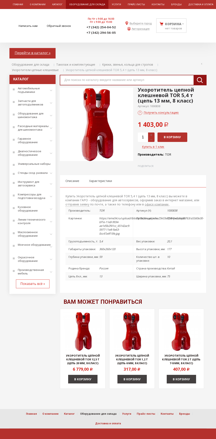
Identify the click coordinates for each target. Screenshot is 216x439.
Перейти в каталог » (33, 52)
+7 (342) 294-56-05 (101, 32)
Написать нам (28, 26)
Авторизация (141, 28)
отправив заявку (77, 204)
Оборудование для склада (30, 64)
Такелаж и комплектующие (75, 64)
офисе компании (157, 204)
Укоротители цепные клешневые (35, 70)
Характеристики (100, 181)
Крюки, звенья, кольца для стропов (127, 64)
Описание (72, 181)
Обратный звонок (59, 26)
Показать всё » (32, 283)
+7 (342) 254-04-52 (101, 27)
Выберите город (141, 23)
